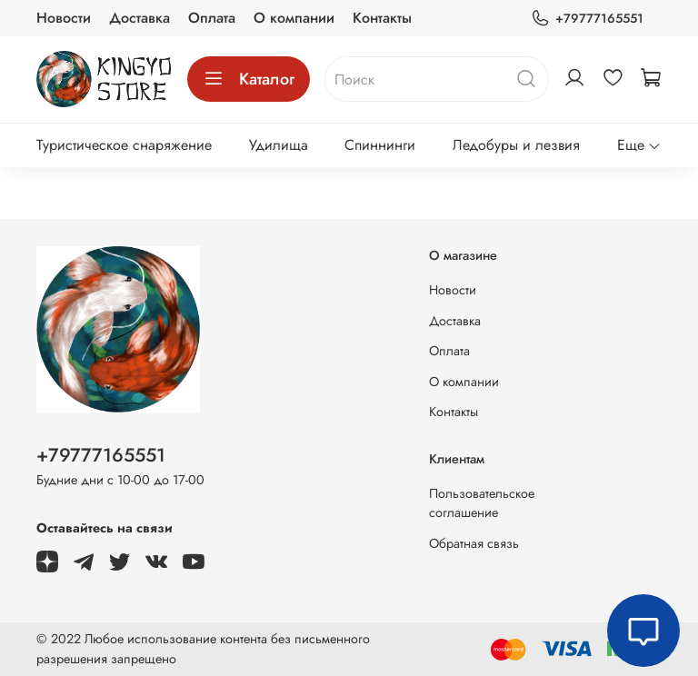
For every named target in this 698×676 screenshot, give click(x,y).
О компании (294, 17)
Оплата (211, 17)
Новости (63, 17)
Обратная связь (474, 543)
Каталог (248, 79)
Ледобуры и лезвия (516, 144)
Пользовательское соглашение (481, 503)
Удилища (278, 144)
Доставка (139, 17)
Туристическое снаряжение (124, 144)
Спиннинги (379, 144)
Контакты (382, 17)
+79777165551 (587, 18)
